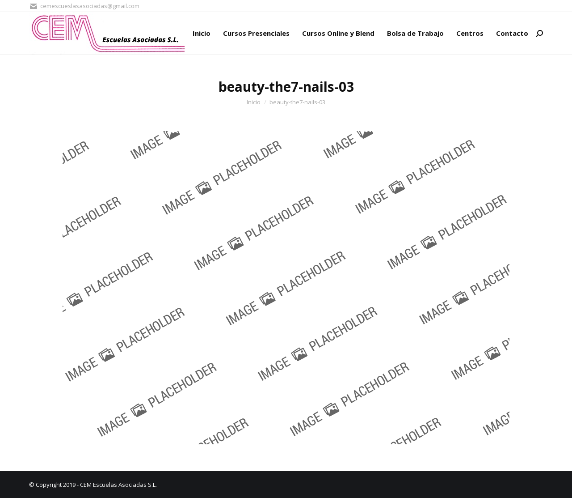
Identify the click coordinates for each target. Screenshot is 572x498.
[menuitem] (201, 33)
